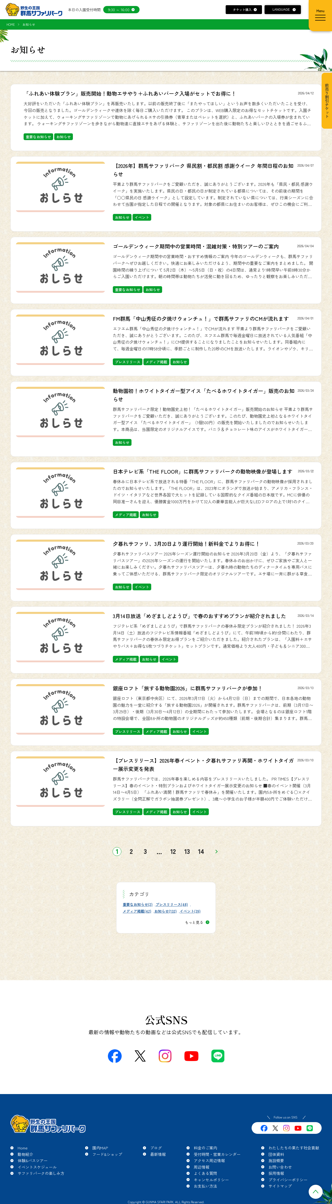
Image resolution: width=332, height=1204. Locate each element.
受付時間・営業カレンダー (217, 1154)
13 (187, 851)
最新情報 (158, 1154)
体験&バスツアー (32, 1160)
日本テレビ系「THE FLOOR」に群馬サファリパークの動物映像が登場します (202, 471)
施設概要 (276, 1160)
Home (22, 1147)
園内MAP (100, 1147)
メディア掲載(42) (137, 911)
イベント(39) (190, 911)
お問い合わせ (280, 1167)
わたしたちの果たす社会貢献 (293, 1147)
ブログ (156, 1147)
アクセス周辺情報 (209, 1160)
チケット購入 (242, 9)
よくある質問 (205, 1173)
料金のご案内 (205, 1147)
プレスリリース (127, 361)
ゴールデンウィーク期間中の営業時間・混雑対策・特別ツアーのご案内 (196, 246)
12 (173, 851)
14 (201, 851)
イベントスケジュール (37, 1167)
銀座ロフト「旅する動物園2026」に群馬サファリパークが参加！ (188, 688)
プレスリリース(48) (172, 904)
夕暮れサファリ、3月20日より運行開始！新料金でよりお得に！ (186, 543)
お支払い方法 (205, 1186)
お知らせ (63, 136)
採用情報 (276, 1173)
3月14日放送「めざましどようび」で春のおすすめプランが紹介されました (199, 616)
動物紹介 (25, 1154)
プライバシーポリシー (287, 1179)
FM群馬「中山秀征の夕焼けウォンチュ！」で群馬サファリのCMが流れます (201, 318)
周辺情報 (201, 1167)
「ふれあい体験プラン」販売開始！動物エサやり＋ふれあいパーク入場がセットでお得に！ (130, 93)
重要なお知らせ (38, 136)
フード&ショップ (107, 1154)
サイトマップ (280, 1186)
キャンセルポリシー (211, 1179)
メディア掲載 (156, 361)
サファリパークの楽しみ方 (41, 1173)
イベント (142, 217)
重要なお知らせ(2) (138, 904)
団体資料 (276, 1154)
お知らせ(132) (165, 911)
